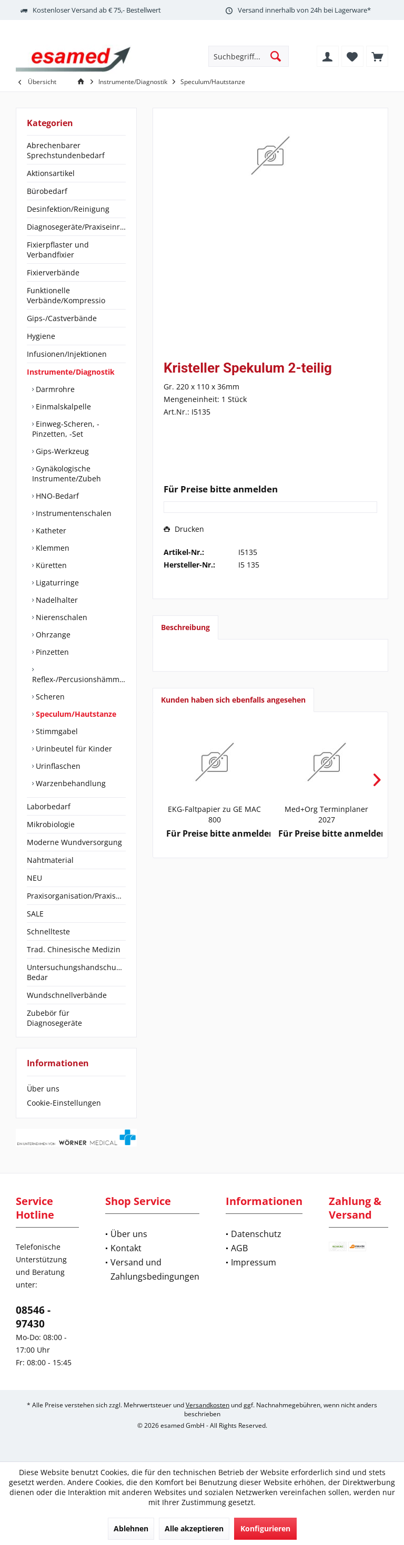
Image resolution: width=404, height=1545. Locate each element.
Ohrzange (52, 635)
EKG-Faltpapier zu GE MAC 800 (214, 814)
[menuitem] (377, 56)
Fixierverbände (53, 272)
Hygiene (41, 336)
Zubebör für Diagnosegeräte (54, 1018)
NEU (34, 878)
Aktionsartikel (51, 173)
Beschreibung (185, 627)
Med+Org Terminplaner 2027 (326, 814)
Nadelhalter (56, 600)
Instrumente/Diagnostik (71, 372)
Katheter (50, 530)
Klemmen (51, 548)
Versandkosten (207, 1404)
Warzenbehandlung (70, 783)
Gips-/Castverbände (62, 318)
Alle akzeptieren (194, 1528)
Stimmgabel (56, 731)
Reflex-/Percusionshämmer (79, 679)
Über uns (43, 1089)
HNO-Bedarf (56, 496)
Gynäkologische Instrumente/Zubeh (66, 473)
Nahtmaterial (50, 860)
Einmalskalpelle (62, 406)
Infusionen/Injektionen (67, 354)
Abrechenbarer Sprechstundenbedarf (66, 150)
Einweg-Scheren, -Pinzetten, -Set (65, 429)
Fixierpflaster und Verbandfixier (58, 250)
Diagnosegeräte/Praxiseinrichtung (76, 227)
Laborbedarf (48, 806)
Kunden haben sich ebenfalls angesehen (233, 700)
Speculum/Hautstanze (75, 714)
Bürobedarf (47, 191)
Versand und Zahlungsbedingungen (154, 1269)
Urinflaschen (57, 766)
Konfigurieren (265, 1528)
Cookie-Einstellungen (64, 1103)
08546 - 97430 (33, 1317)
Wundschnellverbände (67, 995)
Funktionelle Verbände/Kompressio (66, 295)
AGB (239, 1248)
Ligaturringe (56, 583)
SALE (35, 914)
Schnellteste (48, 931)
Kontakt (126, 1248)
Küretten (50, 565)
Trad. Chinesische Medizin (73, 949)
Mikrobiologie (51, 824)
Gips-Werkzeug (61, 451)
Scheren (49, 697)
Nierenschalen (60, 617)
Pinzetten (51, 652)
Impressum (253, 1262)
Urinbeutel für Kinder (73, 749)
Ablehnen (131, 1528)
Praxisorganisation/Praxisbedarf (76, 896)
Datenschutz (256, 1234)
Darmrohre (54, 389)
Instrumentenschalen (73, 513)
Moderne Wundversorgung (74, 842)
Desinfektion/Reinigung (68, 209)
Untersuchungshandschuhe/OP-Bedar (76, 972)
